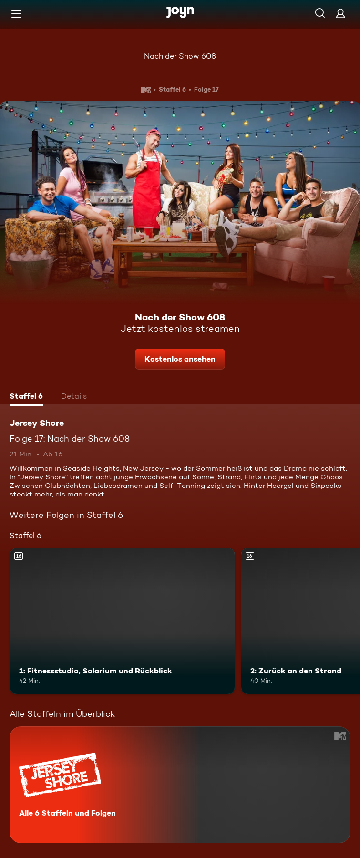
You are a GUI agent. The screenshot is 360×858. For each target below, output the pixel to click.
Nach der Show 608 (180, 56)
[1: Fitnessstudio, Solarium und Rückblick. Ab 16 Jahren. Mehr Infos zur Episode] (122, 621)
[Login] (340, 13)
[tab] (26, 397)
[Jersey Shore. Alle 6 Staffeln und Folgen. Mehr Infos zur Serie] (180, 784)
